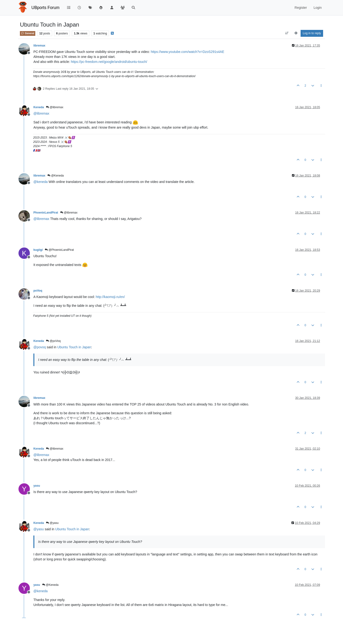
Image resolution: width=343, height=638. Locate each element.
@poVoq (53, 341)
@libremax (54, 107)
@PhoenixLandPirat (59, 249)
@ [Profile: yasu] (38, 529)
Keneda (38, 107)
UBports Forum (46, 7)
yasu (36, 485)
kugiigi (38, 249)
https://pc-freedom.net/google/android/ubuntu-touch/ (109, 62)
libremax (39, 45)
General (27, 33)
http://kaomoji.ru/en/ (110, 297)
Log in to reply (312, 33)
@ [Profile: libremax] (41, 113)
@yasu (52, 523)
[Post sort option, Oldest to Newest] (287, 33)
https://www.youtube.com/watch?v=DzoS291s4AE (187, 52)
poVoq (37, 290)
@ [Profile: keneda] (40, 182)
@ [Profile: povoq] (39, 347)
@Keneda (55, 175)
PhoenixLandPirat (45, 212)
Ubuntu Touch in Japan (74, 347)
